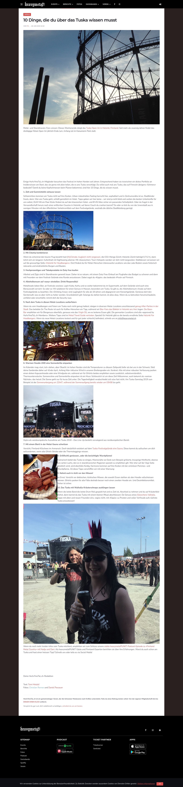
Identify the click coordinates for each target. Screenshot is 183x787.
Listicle (27, 14)
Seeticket (96, 748)
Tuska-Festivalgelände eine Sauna (107, 448)
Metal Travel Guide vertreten (81, 315)
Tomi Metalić (33, 684)
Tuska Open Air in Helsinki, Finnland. (102, 128)
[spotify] (160, 730)
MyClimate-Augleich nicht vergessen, (84, 257)
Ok (160, 784)
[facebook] (145, 730)
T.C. (28, 26)
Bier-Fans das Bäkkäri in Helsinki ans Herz (119, 309)
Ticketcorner (98, 745)
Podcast (23, 756)
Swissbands (91, 4)
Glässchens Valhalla (146, 495)
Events (54, 4)
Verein (106, 4)
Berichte (67, 4)
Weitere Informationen (146, 783)
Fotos (79, 4)
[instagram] (152, 730)
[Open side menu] (21, 4)
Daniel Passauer (55, 687)
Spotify (23, 763)
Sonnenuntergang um (46, 382)
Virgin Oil (82, 312)
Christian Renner (36, 687)
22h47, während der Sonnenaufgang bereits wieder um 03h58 (84, 382)
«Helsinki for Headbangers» (57, 263)
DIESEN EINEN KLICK (31, 702)
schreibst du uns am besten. (72, 706)
